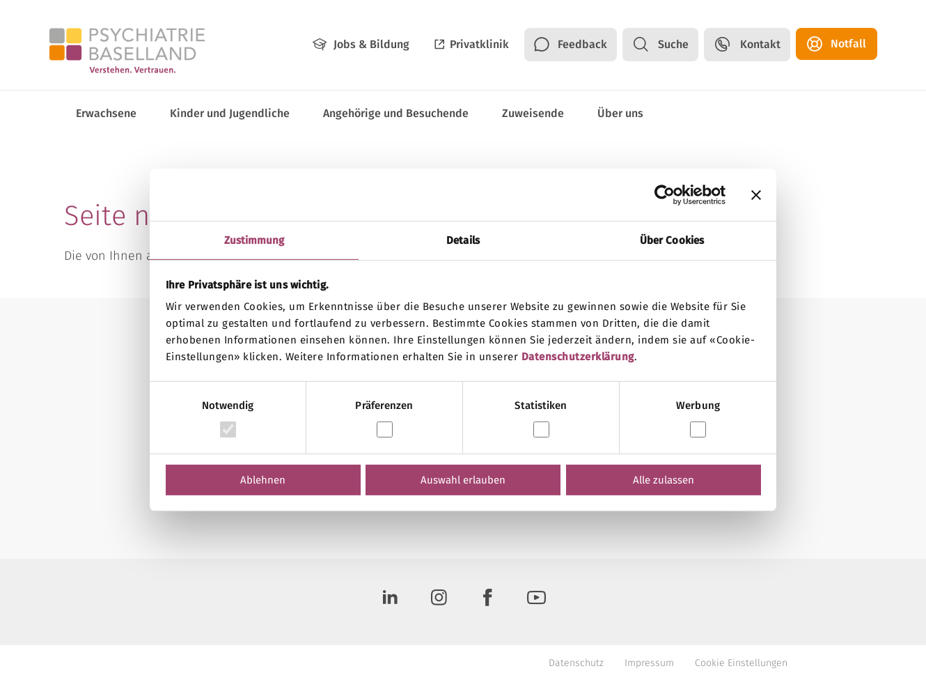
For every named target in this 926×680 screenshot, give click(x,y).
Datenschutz (576, 662)
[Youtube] (536, 602)
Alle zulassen (663, 480)
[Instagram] (439, 602)
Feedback (582, 44)
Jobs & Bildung (371, 44)
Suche (673, 44)
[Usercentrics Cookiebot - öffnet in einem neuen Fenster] (664, 194)
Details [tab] (463, 240)
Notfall (848, 43)
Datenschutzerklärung (577, 356)
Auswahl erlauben (463, 480)
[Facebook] (487, 602)
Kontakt (760, 44)
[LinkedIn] (390, 602)
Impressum (649, 662)
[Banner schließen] (756, 194)
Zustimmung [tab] (254, 240)
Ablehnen (262, 480)
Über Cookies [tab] (672, 240)
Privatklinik (479, 44)
